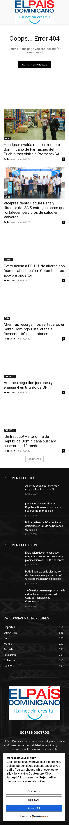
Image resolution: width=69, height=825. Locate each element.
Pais (7, 318)
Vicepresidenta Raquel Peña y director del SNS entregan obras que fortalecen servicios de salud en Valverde (34, 210)
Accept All (34, 808)
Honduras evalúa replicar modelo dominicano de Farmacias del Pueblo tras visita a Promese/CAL (33, 149)
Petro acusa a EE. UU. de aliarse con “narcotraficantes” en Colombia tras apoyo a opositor (34, 271)
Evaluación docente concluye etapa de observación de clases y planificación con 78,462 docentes (44, 556)
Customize (33, 791)
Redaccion (9, 159)
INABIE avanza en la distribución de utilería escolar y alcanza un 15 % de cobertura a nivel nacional (44, 575)
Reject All (33, 799)
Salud (7, 138)
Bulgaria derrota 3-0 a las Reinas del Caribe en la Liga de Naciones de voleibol (44, 526)
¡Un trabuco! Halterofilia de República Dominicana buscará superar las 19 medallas (30, 441)
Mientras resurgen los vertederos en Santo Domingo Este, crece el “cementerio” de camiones (34, 329)
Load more (34, 458)
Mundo (8, 259)
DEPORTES (10, 376)
